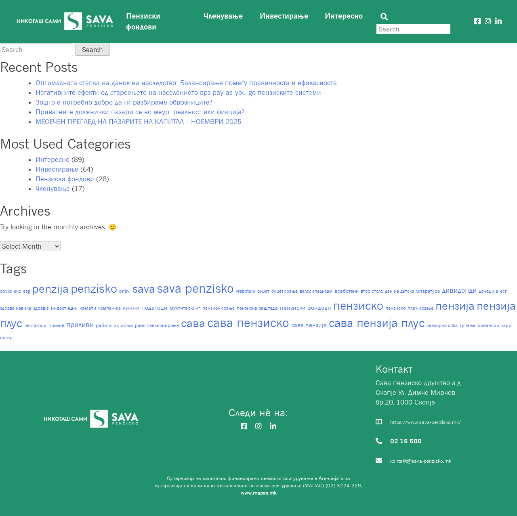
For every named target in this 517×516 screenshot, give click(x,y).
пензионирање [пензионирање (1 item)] (218, 308)
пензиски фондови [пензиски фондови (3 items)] (305, 307)
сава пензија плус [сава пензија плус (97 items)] (377, 322)
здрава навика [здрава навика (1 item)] (15, 308)
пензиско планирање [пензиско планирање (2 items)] (409, 308)
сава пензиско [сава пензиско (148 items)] (248, 322)
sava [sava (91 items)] (143, 288)
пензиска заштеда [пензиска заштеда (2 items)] (257, 308)
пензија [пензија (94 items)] (455, 305)
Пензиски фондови (143, 21)
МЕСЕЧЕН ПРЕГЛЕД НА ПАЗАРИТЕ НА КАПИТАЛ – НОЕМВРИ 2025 (139, 121)
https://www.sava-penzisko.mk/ (425, 422)
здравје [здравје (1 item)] (41, 308)
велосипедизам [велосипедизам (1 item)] (316, 291)
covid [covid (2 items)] (6, 291)
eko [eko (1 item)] (17, 291)
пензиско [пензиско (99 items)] (358, 305)
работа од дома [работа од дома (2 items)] (114, 325)
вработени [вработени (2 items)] (346, 291)
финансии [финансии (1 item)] (488, 325)
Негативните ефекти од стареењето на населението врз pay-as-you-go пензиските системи (178, 92)
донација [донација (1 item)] (488, 291)
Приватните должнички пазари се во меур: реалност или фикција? (140, 112)
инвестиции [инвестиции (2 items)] (64, 308)
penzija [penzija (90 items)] (50, 288)
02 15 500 (406, 441)
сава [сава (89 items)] (193, 322)
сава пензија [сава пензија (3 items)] (309, 325)
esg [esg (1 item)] (26, 291)
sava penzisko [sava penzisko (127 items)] (195, 288)
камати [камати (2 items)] (88, 308)
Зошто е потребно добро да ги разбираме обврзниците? (124, 102)
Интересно (344, 15)
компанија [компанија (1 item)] (109, 308)
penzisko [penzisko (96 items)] (94, 288)
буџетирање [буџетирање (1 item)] (284, 291)
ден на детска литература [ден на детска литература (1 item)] (412, 291)
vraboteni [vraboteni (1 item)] (245, 291)
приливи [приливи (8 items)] (80, 324)
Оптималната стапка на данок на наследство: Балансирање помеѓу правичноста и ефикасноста (186, 83)
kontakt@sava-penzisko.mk (420, 461)
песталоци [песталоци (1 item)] (35, 325)
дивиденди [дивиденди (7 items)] (459, 290)
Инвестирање (284, 15)
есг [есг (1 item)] (503, 291)
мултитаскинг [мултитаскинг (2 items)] (185, 308)
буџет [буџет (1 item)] (263, 291)
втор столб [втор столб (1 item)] (372, 291)
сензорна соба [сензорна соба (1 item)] (442, 325)
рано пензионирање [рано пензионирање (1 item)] (157, 325)
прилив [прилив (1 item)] (56, 325)
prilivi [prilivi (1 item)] (124, 291)
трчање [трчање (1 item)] (467, 325)
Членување (223, 15)
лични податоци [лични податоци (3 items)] (145, 307)
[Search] (413, 29)
